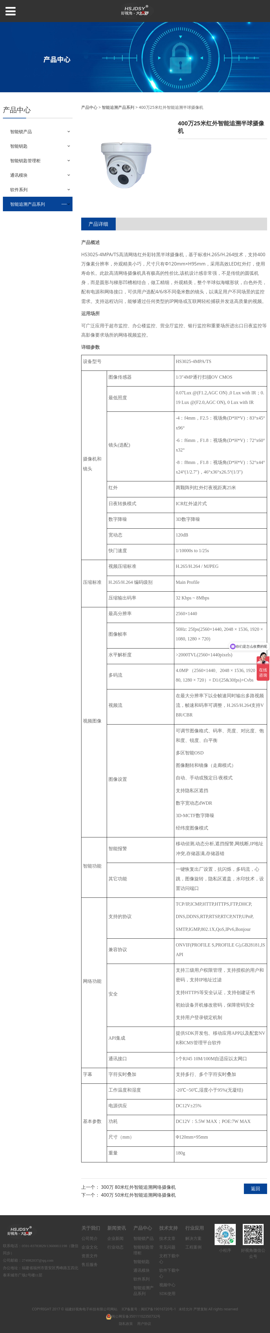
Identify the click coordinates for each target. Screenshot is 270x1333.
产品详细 (98, 224)
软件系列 (19, 189)
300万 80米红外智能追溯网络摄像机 (138, 1187)
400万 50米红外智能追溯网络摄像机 (138, 1195)
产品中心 (89, 107)
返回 (255, 1188)
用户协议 (144, 1323)
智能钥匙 (19, 146)
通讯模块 (19, 175)
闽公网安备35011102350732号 (133, 1316)
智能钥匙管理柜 (25, 160)
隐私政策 (126, 1323)
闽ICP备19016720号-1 (158, 1309)
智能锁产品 (21, 131)
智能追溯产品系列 (27, 204)
